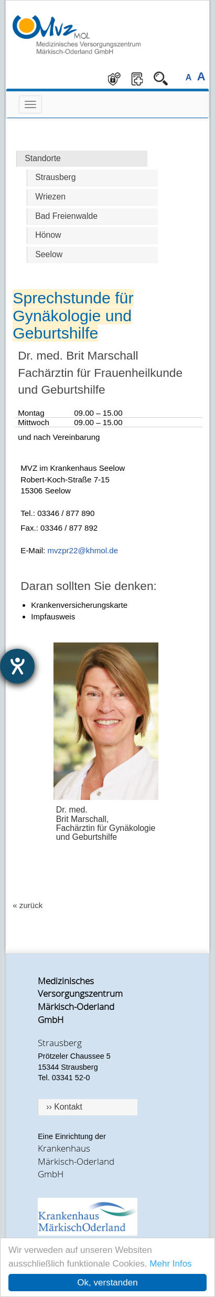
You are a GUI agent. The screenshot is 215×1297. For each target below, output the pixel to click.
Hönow (48, 234)
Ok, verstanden (107, 1283)
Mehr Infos (170, 1264)
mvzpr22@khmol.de (82, 550)
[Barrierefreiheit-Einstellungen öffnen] (17, 666)
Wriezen (50, 196)
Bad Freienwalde (66, 216)
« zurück (27, 905)
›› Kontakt (64, 1106)
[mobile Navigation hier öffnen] (30, 104)
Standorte (43, 158)
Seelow (48, 254)
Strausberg (55, 177)
